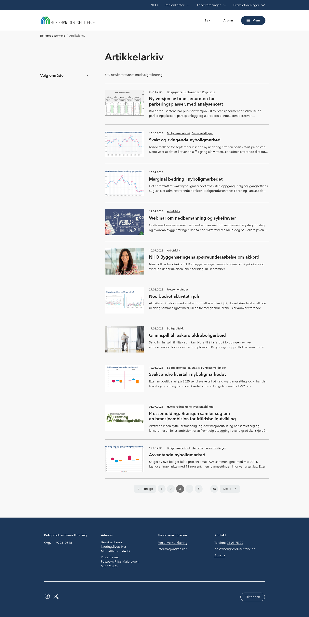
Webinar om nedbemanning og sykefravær (192, 218)
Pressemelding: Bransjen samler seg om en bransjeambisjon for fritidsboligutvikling (192, 416)
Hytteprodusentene (179, 406)
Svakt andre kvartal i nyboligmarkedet (187, 374)
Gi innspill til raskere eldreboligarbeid (187, 335)
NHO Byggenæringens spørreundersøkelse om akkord (204, 257)
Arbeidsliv (173, 211)
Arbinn (228, 20)
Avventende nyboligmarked (177, 454)
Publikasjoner (191, 92)
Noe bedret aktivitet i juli (174, 296)
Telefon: (228, 543)
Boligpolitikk (175, 328)
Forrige (147, 489)
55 (214, 489)
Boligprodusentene (52, 35)
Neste (227, 489)
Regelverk (208, 92)
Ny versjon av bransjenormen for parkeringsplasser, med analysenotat (186, 101)
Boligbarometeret (178, 133)
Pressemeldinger (202, 133)
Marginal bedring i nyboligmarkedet (185, 179)
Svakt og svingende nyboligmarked (185, 139)
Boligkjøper (174, 92)
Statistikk (197, 367)
